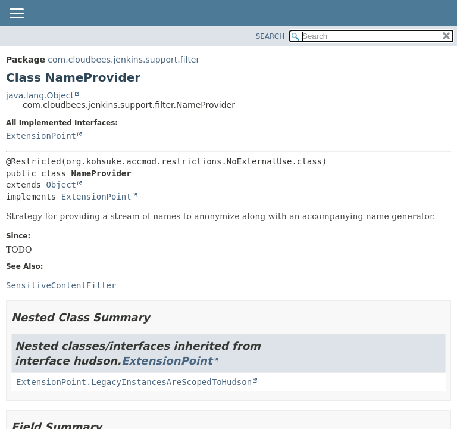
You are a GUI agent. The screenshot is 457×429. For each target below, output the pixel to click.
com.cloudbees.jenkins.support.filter (123, 59)
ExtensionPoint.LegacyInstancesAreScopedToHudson (134, 382)
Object (61, 184)
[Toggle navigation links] (16, 14)
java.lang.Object (40, 95)
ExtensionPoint (41, 136)
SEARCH (270, 36)
